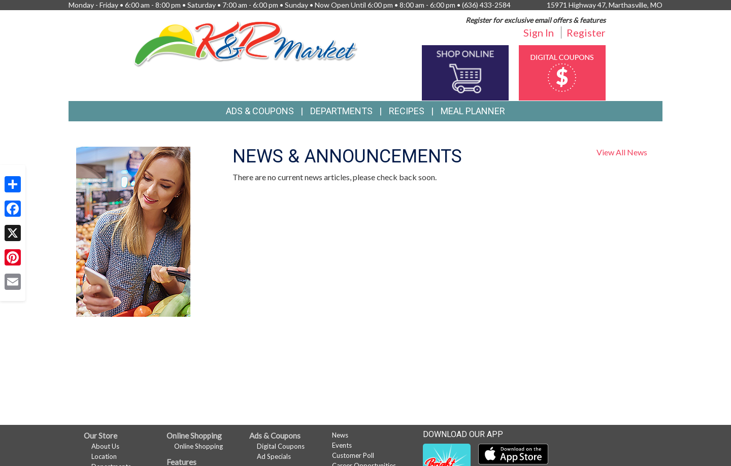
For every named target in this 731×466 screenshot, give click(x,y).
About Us (105, 446)
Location (104, 456)
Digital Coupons (281, 446)
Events (342, 445)
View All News (621, 152)
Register (586, 32)
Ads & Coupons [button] (260, 111)
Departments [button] (341, 111)
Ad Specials (274, 456)
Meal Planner (473, 111)
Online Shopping (198, 446)
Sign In (538, 32)
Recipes (406, 111)
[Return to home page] (246, 43)
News (340, 435)
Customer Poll (353, 455)
